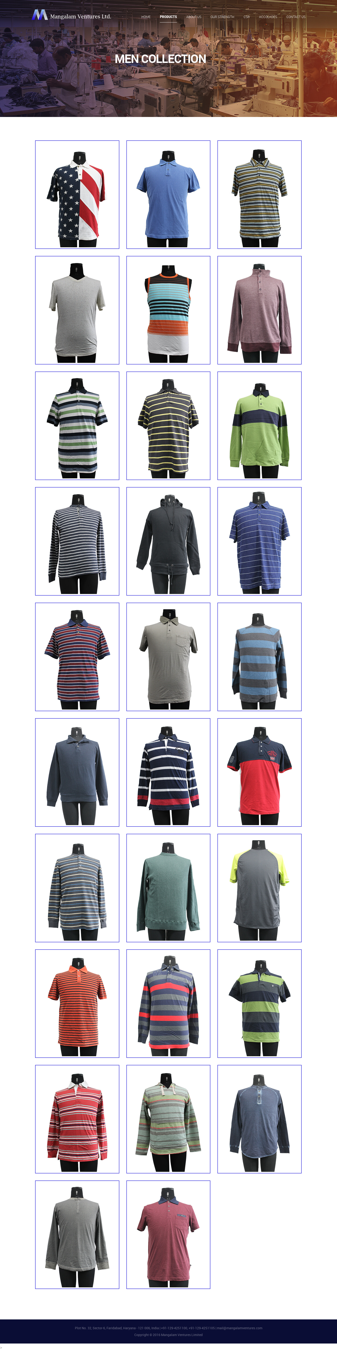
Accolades (268, 17)
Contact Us (295, 17)
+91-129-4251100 (174, 1328)
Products (168, 17)
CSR (247, 17)
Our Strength (222, 17)
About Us (193, 17)
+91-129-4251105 (202, 1328)
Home (145, 17)
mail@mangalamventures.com (239, 1328)
